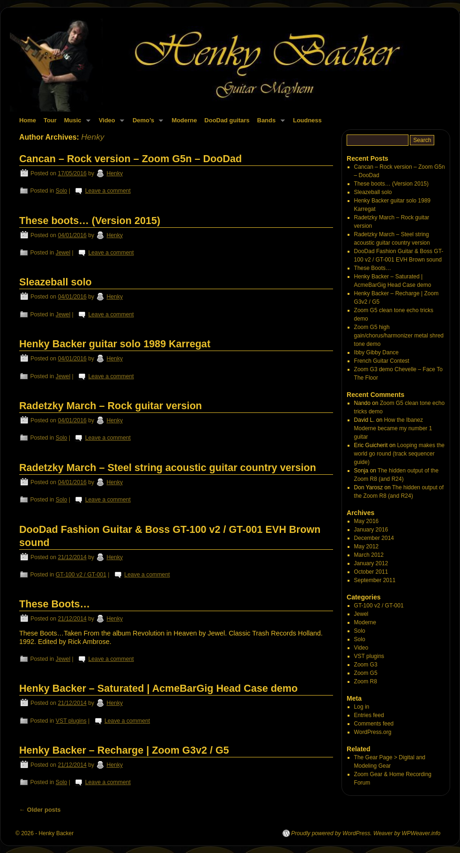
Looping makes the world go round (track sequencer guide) (399, 453)
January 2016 (371, 529)
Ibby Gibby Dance (376, 352)
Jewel (63, 252)
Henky (92, 137)
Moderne (184, 120)
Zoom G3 (366, 664)
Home (27, 120)
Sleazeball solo (55, 282)
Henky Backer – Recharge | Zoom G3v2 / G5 (124, 750)
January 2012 (371, 563)
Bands (269, 123)
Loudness (307, 120)
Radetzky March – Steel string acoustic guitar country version (167, 467)
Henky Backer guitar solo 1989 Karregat (114, 344)
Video (109, 123)
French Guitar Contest (381, 361)
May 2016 (366, 521)
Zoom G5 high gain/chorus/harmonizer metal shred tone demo (399, 335)
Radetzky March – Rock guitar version (110, 406)
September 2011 (375, 580)
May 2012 (366, 546)
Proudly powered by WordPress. (331, 833)
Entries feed (369, 715)
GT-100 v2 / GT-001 (81, 574)
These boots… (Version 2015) (89, 220)
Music (75, 123)
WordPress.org (373, 732)
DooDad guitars (226, 120)
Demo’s (146, 123)
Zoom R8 (365, 681)
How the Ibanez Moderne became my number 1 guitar (393, 428)
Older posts (40, 809)
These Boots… (54, 604)
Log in (362, 706)
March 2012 (369, 555)
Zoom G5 (366, 673)
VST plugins (71, 721)
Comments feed (374, 723)
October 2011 (371, 572)
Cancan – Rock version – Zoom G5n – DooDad (130, 159)
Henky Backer (56, 833)
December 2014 (374, 538)
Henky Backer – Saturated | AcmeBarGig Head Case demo (158, 688)
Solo (61, 190)
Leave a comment (108, 190)
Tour (50, 120)
